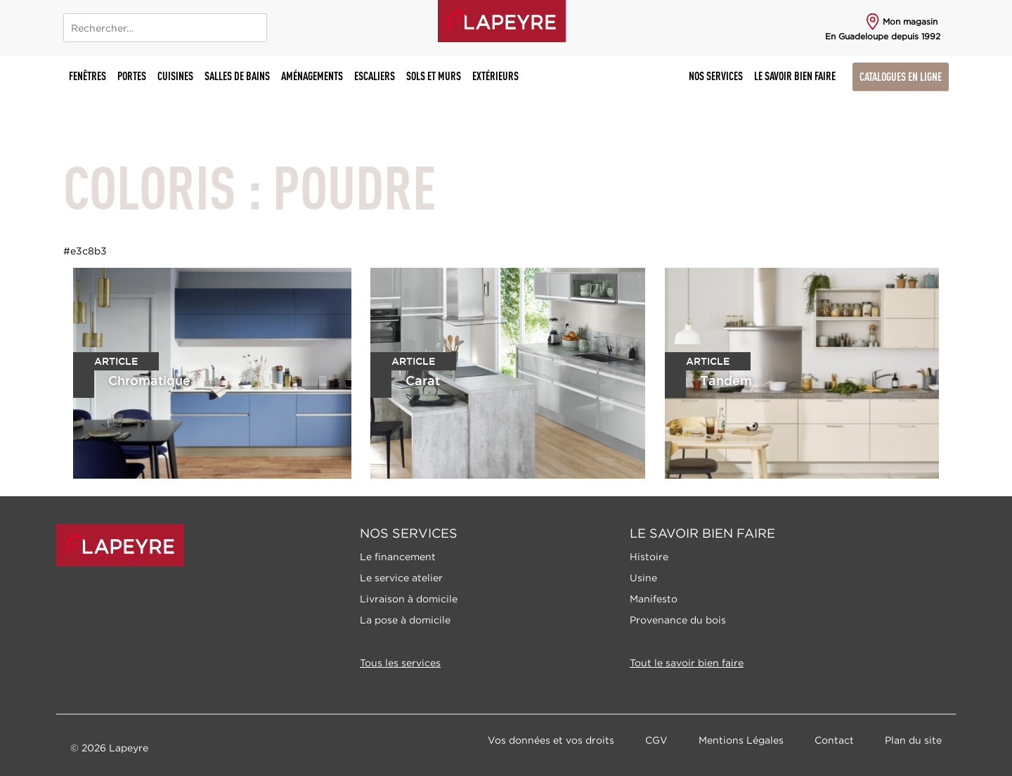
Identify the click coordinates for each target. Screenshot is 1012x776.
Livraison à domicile (409, 598)
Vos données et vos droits (551, 740)
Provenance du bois (678, 619)
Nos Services (716, 76)
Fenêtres (87, 76)
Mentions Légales (741, 740)
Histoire (649, 556)
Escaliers (374, 76)
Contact (834, 740)
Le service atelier (401, 577)
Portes (131, 76)
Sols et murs (433, 76)
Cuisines (175, 76)
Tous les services (400, 662)
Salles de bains (237, 76)
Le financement (398, 556)
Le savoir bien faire (795, 76)
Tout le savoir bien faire (687, 662)
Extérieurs (495, 76)
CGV (656, 740)
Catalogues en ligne (900, 76)
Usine (643, 577)
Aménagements (312, 76)
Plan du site (913, 740)
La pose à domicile (405, 619)
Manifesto (653, 598)
